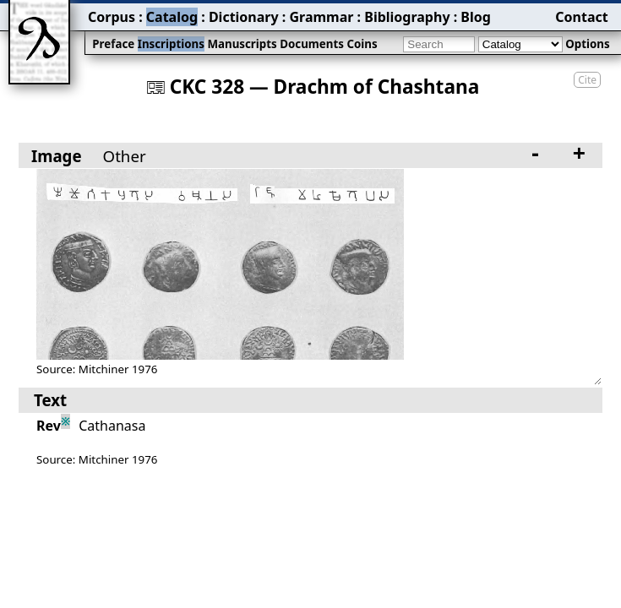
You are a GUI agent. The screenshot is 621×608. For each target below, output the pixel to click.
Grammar (321, 17)
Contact (581, 17)
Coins (361, 44)
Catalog (172, 17)
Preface (113, 44)
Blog (475, 17)
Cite (587, 80)
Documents (312, 44)
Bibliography (406, 17)
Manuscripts (241, 44)
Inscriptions (171, 44)
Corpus (111, 17)
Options (587, 44)
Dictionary (244, 17)
